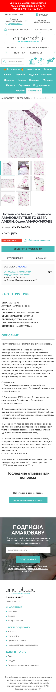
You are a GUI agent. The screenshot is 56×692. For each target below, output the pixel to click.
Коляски (10, 85)
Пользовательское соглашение (23, 645)
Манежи (20, 75)
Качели (22, 80)
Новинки (19, 53)
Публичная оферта (17, 641)
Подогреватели (41, 85)
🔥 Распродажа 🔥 (14, 69)
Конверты (46, 75)
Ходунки (33, 75)
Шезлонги (8, 80)
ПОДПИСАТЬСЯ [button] (28, 559)
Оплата (11, 616)
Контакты (36, 53)
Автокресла (33, 69)
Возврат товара (15, 621)
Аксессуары (34, 91)
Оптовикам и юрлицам (35, 48)
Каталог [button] (11, 48)
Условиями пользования (38, 569)
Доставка (12, 612)
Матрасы (48, 80)
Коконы (8, 75)
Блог (10, 656)
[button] (14, 23)
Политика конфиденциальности (23, 665)
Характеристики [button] (15, 258)
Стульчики (24, 85)
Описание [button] (41, 258)
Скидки (11, 661)
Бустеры (47, 69)
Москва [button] (22, 267)
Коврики (20, 91)
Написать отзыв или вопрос (28, 500)
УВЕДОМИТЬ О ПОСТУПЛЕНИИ (28, 249)
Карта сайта (13, 636)
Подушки (34, 80)
